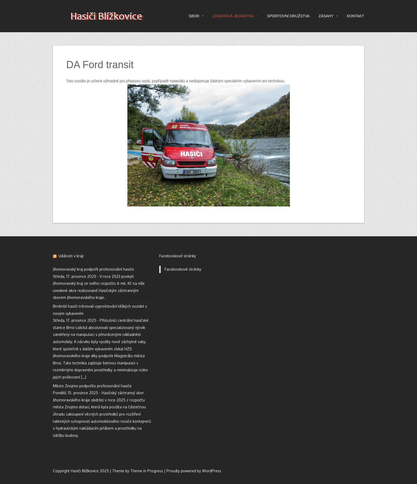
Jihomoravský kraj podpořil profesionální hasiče (93, 269)
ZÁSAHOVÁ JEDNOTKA (235, 16)
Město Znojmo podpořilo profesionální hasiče (92, 386)
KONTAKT (355, 16)
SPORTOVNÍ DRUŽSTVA (288, 16)
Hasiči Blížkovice (106, 17)
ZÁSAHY (328, 16)
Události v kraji (71, 256)
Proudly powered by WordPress (193, 471)
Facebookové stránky (177, 256)
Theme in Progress (146, 471)
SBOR (196, 16)
